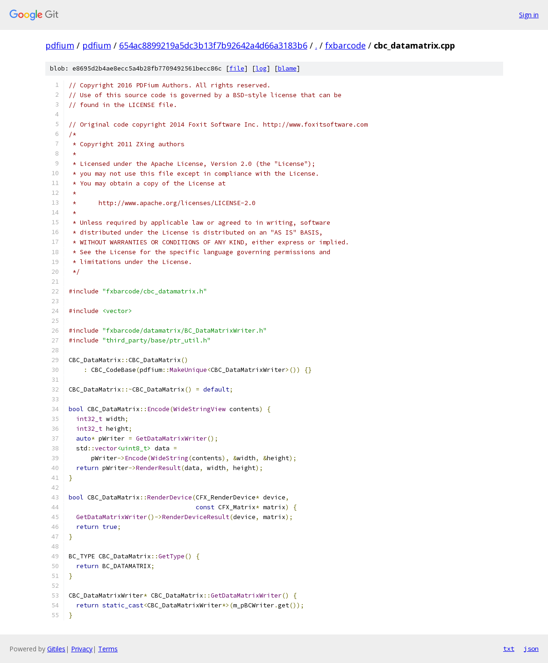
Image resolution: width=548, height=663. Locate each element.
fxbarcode (345, 45)
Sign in (529, 14)
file (236, 68)
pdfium (59, 45)
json (531, 648)
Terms (108, 648)
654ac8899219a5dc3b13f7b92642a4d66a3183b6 (213, 45)
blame (287, 68)
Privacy (82, 648)
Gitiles (56, 648)
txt (508, 648)
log (261, 68)
